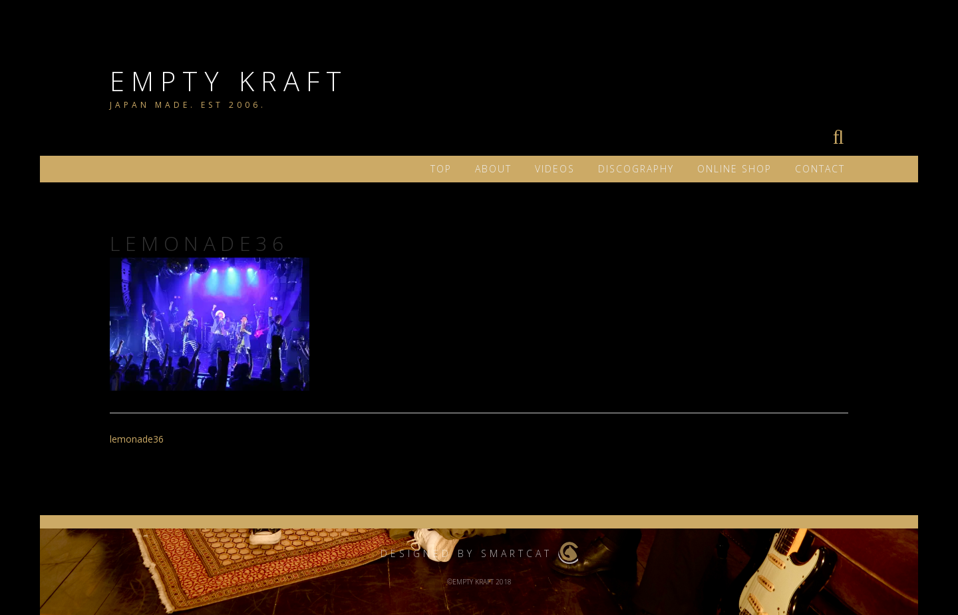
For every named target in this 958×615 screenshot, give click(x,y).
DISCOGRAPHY (636, 168)
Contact (820, 168)
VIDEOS (555, 168)
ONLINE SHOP (734, 168)
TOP (441, 168)
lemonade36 (137, 439)
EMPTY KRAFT (229, 81)
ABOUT (493, 168)
